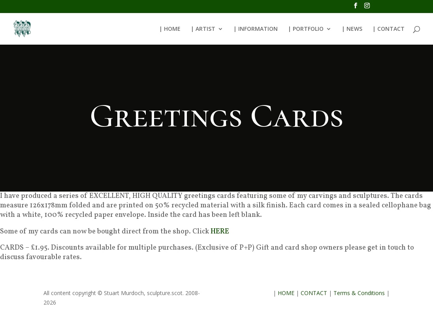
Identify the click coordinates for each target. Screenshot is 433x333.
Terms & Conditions (359, 293)
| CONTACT (389, 29)
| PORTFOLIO (306, 29)
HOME (286, 293)
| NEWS (352, 29)
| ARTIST (203, 29)
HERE (220, 232)
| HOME (170, 29)
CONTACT (314, 293)
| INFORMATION (255, 29)
